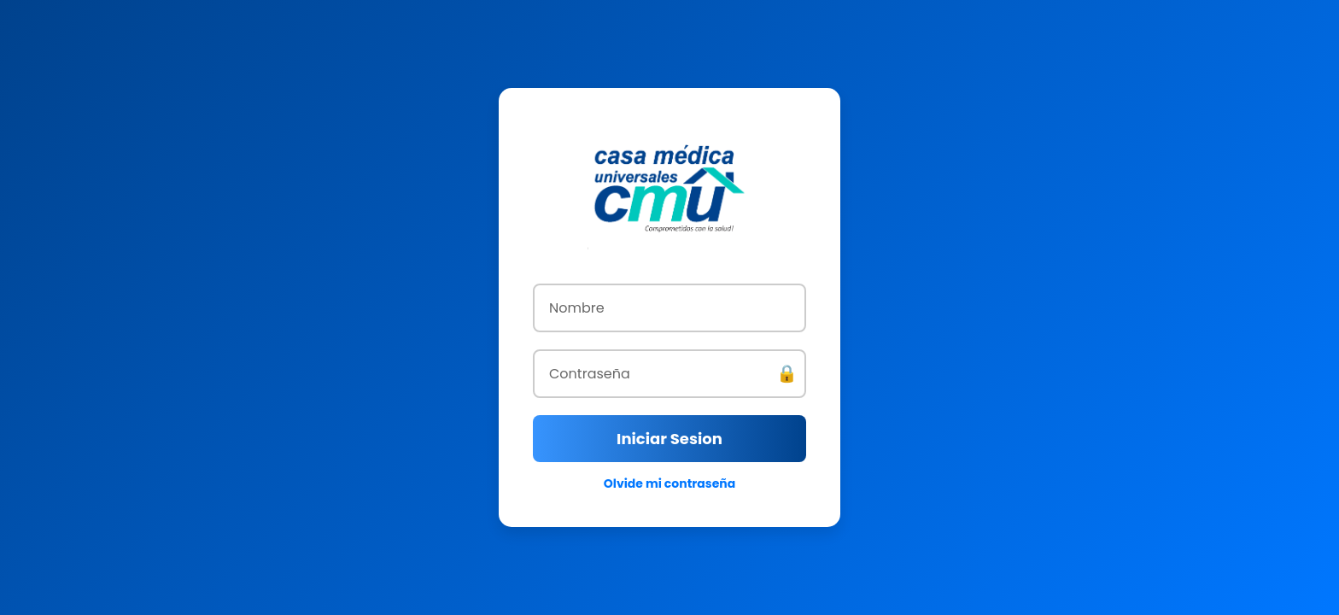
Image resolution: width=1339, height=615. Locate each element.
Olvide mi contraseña (669, 483)
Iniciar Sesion (669, 438)
